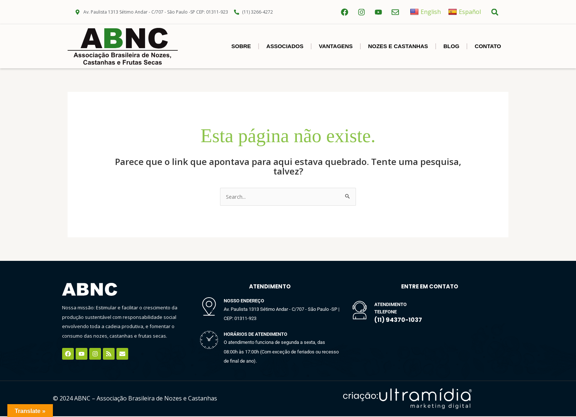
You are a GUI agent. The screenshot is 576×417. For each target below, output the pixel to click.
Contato (488, 46)
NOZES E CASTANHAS (398, 46)
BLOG (451, 46)
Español (464, 12)
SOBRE (241, 46)
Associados (284, 46)
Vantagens (336, 46)
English (425, 12)
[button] (494, 12)
